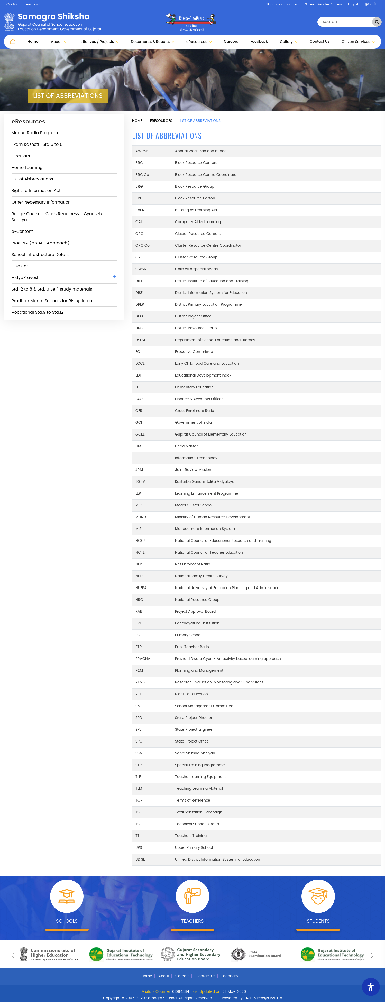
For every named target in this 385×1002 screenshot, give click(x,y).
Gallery (288, 42)
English (353, 4)
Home (33, 41)
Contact (13, 4)
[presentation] (13, 955)
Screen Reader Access (324, 4)
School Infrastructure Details (40, 255)
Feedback (33, 4)
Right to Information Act (36, 191)
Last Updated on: (207, 992)
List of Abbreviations (32, 179)
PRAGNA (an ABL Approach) (41, 243)
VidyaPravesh (64, 277)
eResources (199, 42)
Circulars (21, 156)
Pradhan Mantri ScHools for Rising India (52, 301)
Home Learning (27, 168)
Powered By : (252, 998)
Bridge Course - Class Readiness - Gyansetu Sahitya (57, 217)
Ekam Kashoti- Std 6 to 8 (37, 144)
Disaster (20, 266)
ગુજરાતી (370, 4)
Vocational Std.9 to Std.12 (37, 312)
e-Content (22, 231)
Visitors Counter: (156, 992)
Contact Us (319, 41)
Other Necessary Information (41, 202)
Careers (231, 41)
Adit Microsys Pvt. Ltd (264, 998)
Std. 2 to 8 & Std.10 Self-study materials (52, 289)
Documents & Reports (152, 42)
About (58, 42)
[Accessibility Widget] (371, 987)
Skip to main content (283, 4)
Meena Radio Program (35, 133)
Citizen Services (358, 42)
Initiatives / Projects (98, 42)
